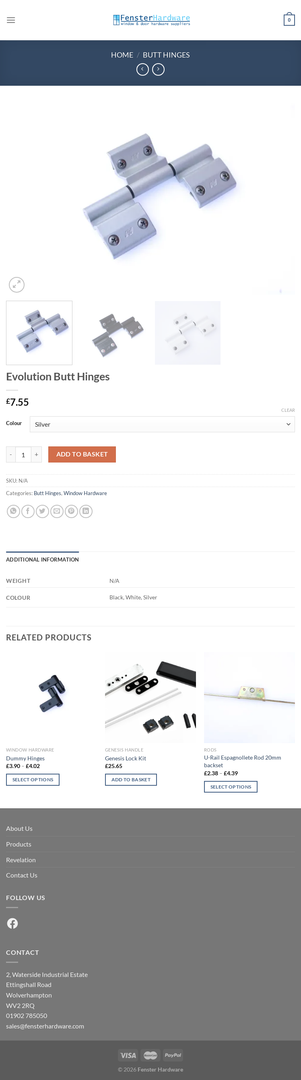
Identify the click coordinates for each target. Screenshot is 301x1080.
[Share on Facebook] (28, 511)
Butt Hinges (166, 54)
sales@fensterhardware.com (45, 1026)
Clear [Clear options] (288, 410)
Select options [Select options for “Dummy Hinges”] (33, 779)
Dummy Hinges (25, 758)
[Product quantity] (23, 454)
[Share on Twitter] (42, 511)
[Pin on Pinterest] (71, 511)
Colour (14, 423)
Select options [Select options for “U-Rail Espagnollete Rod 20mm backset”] (231, 786)
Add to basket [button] (131, 779)
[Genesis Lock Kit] (150, 697)
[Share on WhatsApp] (13, 511)
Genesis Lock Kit (125, 758)
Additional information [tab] (42, 559)
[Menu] (11, 20)
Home (122, 54)
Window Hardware (85, 493)
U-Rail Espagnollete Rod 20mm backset (242, 761)
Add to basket (82, 454)
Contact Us (21, 875)
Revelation (21, 859)
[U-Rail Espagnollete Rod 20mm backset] (249, 697)
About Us (19, 828)
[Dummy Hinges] (51, 697)
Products (18, 844)
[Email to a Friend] (57, 511)
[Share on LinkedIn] (86, 511)
